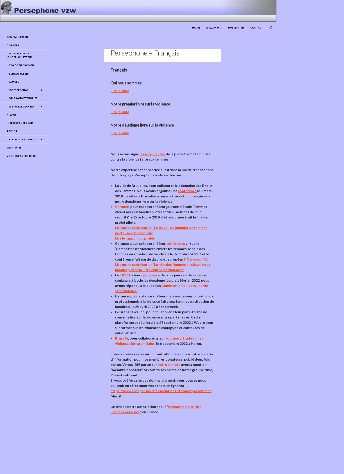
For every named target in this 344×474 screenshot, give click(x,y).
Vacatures (14, 147)
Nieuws (12, 114)
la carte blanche (152, 154)
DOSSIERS (13, 45)
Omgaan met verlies (22, 98)
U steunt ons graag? (21, 139)
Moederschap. (18, 90)
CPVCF (125, 275)
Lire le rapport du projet (134, 238)
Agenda (12, 131)
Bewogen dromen (20, 65)
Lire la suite (120, 91)
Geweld (13, 81)
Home (196, 27)
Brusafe (121, 338)
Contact (256, 27)
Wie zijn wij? (214, 27)
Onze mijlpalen (17, 37)
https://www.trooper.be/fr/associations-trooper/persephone (161, 391)
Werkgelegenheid (20, 106)
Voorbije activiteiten (22, 155)
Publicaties (236, 27)
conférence (187, 191)
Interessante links (20, 123)
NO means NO (195, 259)
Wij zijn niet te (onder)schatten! (19, 55)
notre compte (169, 364)
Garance (122, 206)
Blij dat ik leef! (18, 73)
